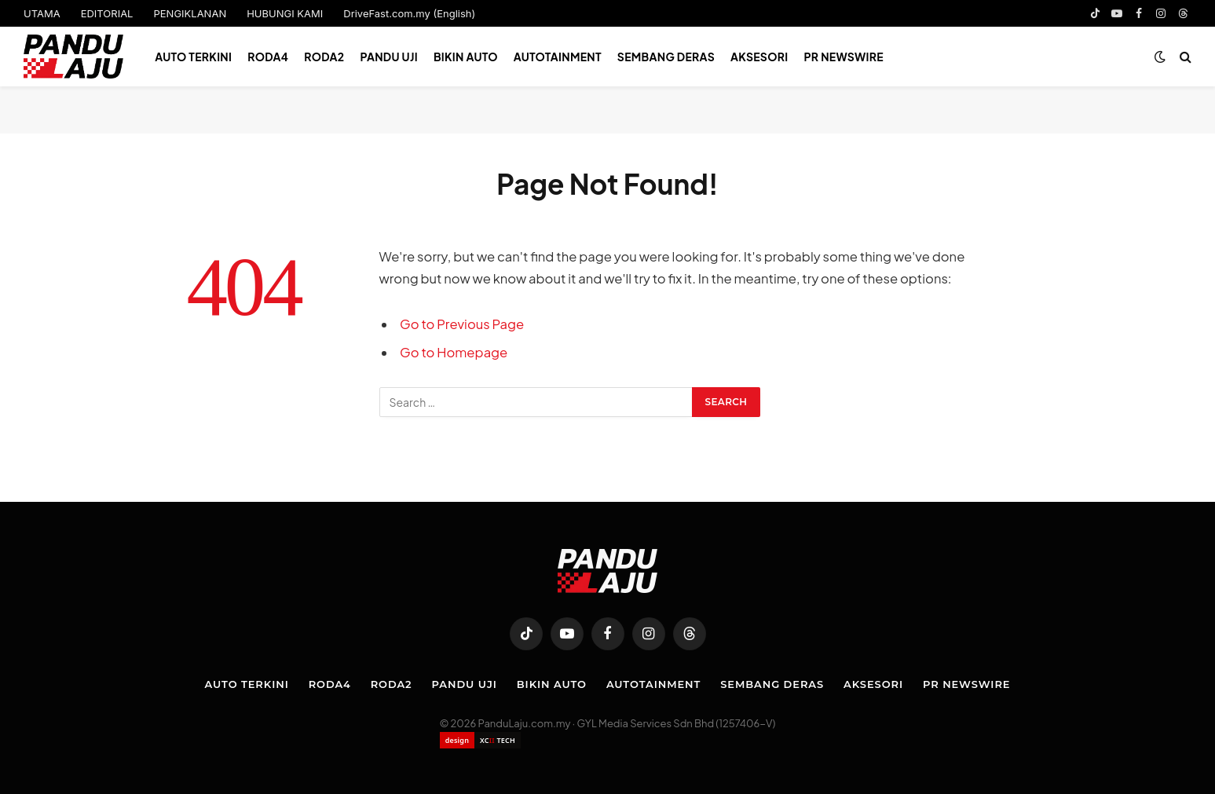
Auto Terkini (193, 56)
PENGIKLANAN (189, 13)
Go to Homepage (453, 352)
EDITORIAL (107, 13)
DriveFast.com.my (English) (409, 13)
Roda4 (267, 56)
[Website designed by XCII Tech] (480, 740)
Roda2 (324, 56)
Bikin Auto (466, 56)
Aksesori (759, 56)
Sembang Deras (666, 56)
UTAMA (42, 13)
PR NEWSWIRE (844, 56)
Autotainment (558, 56)
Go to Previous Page (462, 324)
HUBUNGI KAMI (285, 13)
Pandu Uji (388, 56)
